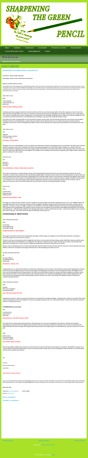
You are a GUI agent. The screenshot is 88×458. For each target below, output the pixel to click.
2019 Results (42, 48)
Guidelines (17, 48)
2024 (8, 393)
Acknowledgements (34, 51)
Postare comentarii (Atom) (47, 444)
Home (7, 48)
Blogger (53, 454)
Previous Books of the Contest (14, 51)
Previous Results (76, 48)
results (12, 393)
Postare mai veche (79, 440)
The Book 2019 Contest (58, 48)
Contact (47, 51)
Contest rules (29, 48)
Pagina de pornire (43, 440)
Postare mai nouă (8, 440)
